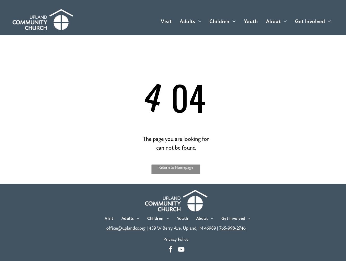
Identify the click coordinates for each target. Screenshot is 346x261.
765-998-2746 (232, 228)
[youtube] (181, 250)
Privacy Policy (175, 239)
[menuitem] (166, 22)
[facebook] (170, 250)
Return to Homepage (175, 167)
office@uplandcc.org (126, 228)
